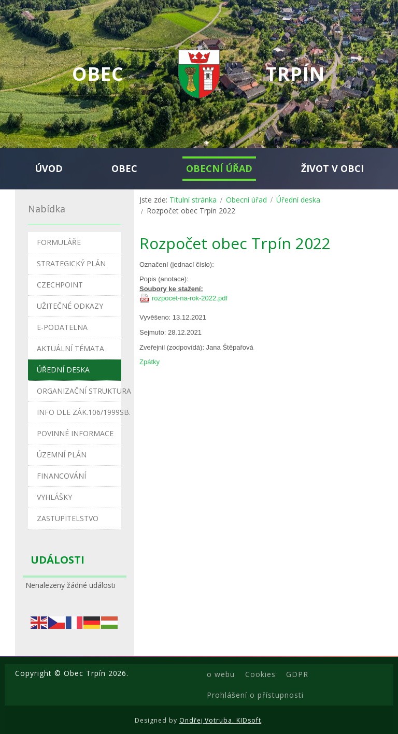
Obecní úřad (246, 200)
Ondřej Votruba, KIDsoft (220, 720)
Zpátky (149, 362)
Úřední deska (298, 200)
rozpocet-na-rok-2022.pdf (190, 298)
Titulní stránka (193, 200)
